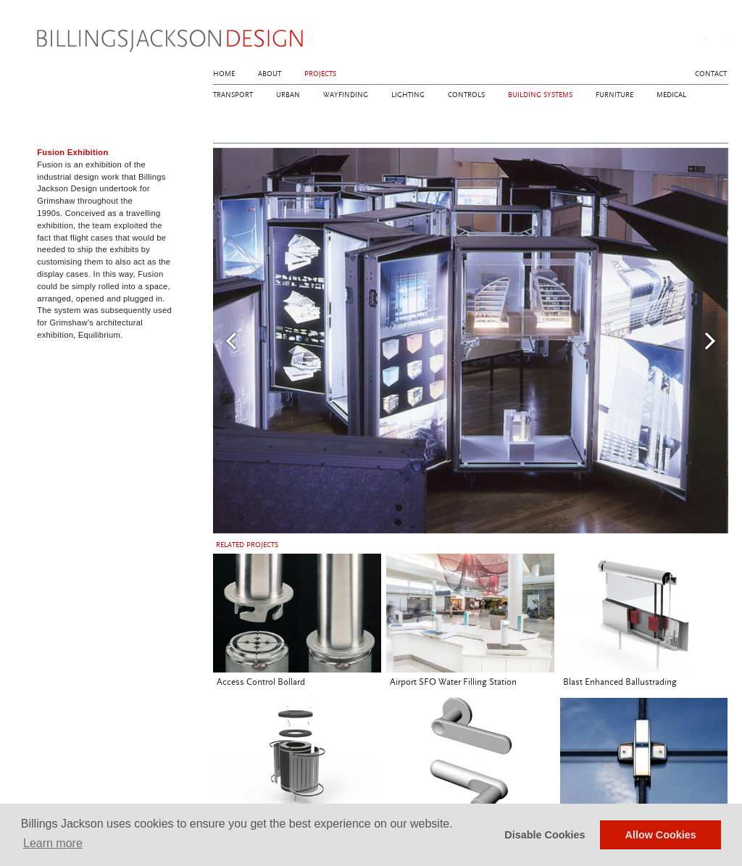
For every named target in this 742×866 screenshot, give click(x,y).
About (269, 74)
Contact (711, 74)
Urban (288, 95)
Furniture (614, 95)
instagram (698, 37)
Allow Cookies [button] (660, 835)
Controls (466, 95)
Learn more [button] (53, 843)
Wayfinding (345, 95)
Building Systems (540, 95)
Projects (320, 74)
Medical (671, 95)
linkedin (721, 37)
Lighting (408, 95)
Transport (233, 95)
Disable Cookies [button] (544, 835)
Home (224, 74)
